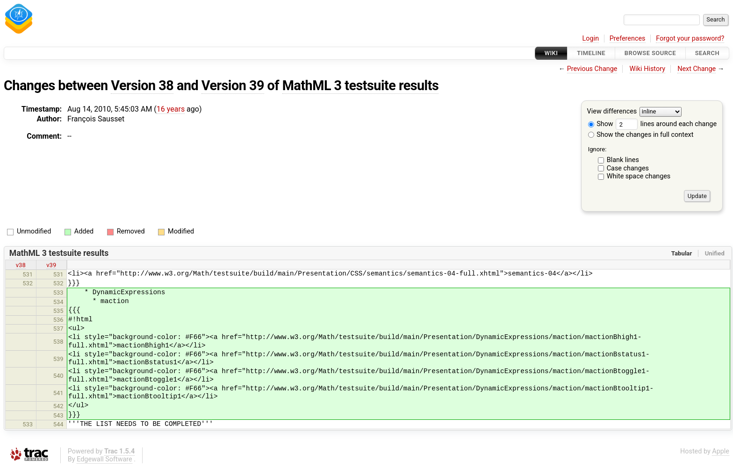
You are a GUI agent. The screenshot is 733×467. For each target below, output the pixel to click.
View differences (612, 112)
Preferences (628, 38)
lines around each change (666, 124)
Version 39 (232, 85)
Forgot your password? (690, 38)
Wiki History (647, 69)
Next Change (696, 69)
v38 (21, 265)
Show (600, 124)
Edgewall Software (104, 459)
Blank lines (623, 160)
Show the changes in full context (641, 135)
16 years (171, 109)
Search (707, 53)
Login (590, 38)
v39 (51, 265)
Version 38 (142, 85)
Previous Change (592, 69)
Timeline (591, 53)
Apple (720, 451)
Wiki (551, 53)
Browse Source (650, 53)
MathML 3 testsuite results (360, 85)
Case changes (628, 168)
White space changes (639, 176)
